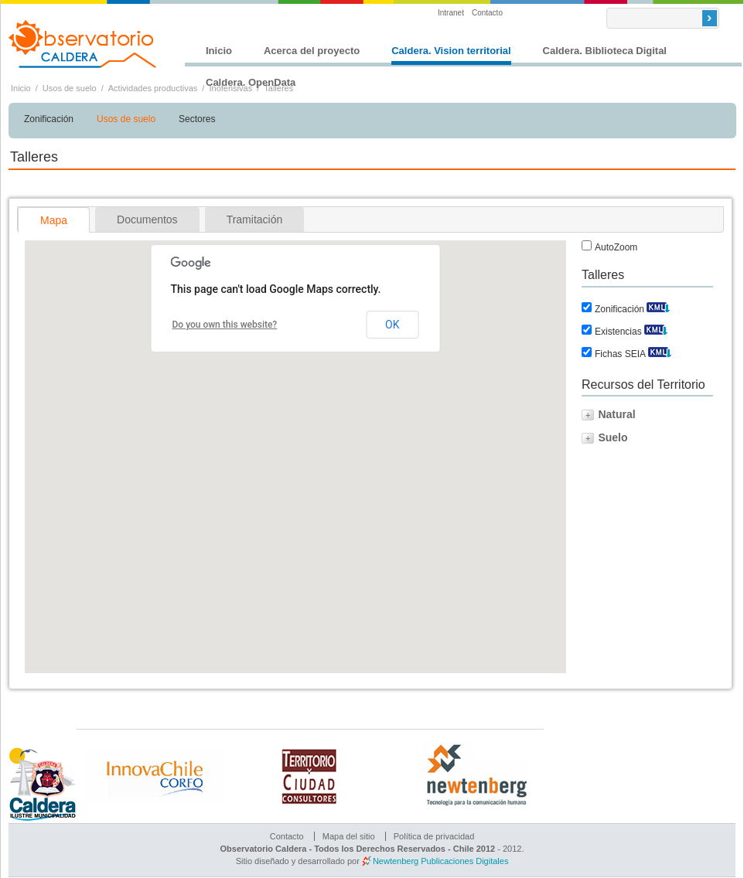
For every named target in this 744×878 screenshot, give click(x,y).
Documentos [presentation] (147, 219)
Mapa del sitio (349, 836)
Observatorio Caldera (83, 44)
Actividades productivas (153, 88)
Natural (616, 414)
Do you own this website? (225, 324)
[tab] (54, 220)
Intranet (451, 13)
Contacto (487, 13)
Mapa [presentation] (53, 220)
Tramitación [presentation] (255, 219)
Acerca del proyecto (312, 50)
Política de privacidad (434, 836)
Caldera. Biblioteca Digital (605, 50)
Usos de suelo (70, 88)
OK (392, 324)
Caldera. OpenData (250, 82)
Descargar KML (658, 305)
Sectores (197, 119)
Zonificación (48, 119)
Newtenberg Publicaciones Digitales (440, 861)
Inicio (219, 50)
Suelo (612, 437)
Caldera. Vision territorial (450, 50)
